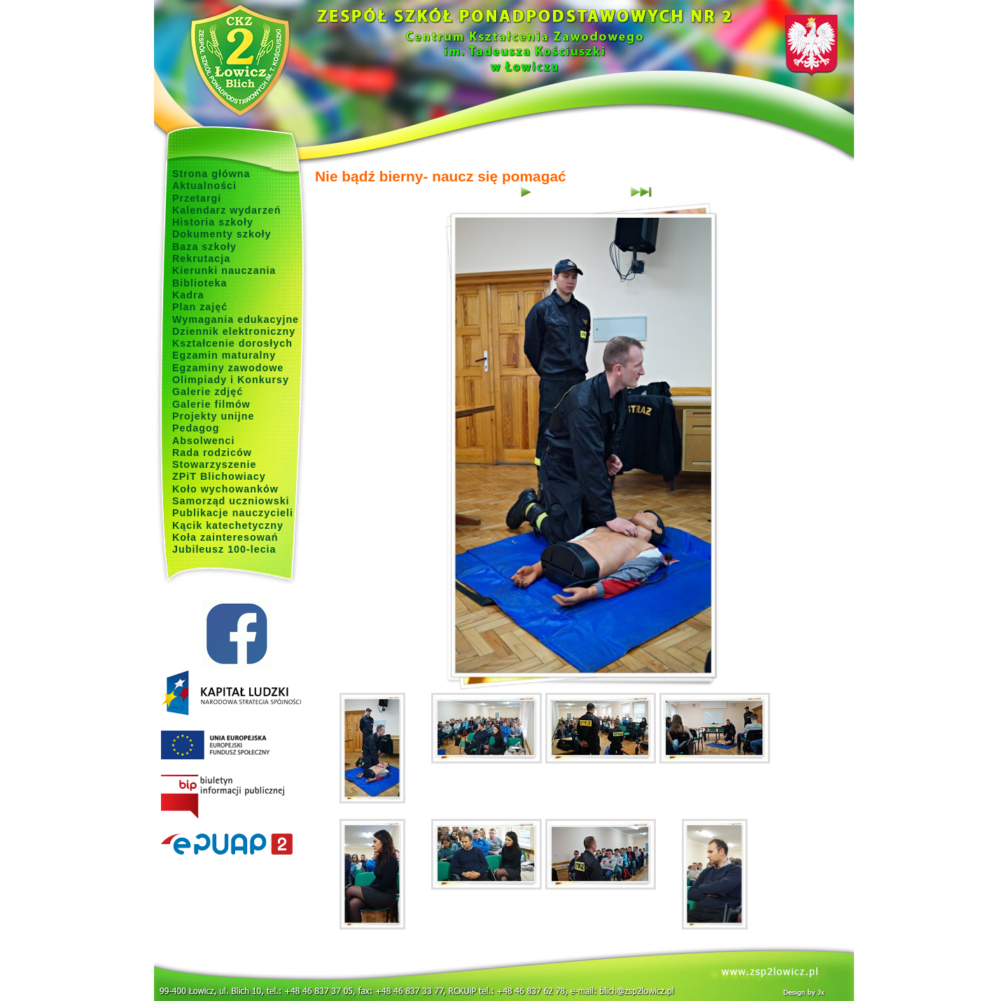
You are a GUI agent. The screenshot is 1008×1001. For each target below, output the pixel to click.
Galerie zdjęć (207, 391)
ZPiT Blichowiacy (219, 476)
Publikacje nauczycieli (232, 512)
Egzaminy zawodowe (228, 367)
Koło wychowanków (225, 489)
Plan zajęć (199, 306)
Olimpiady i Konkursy (230, 379)
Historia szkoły (212, 222)
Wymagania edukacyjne (235, 319)
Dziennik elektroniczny (233, 331)
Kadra (188, 295)
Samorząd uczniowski (231, 500)
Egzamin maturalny (224, 355)
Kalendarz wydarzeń (226, 210)
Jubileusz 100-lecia (224, 549)
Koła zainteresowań (225, 537)
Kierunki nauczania (224, 270)
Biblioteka (199, 283)
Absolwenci (203, 440)
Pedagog (195, 428)
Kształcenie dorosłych (232, 343)
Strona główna (211, 173)
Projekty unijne (213, 416)
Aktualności (204, 185)
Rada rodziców (212, 452)
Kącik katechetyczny (228, 525)
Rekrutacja (201, 258)
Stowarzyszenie (214, 464)
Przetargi (196, 198)
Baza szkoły (204, 246)
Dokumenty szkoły (222, 234)
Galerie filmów (211, 404)
